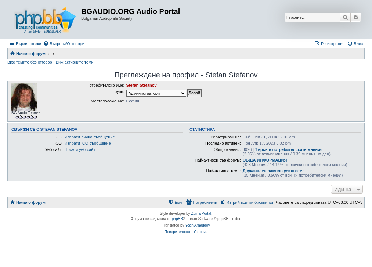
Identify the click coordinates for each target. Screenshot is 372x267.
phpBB (177, 219)
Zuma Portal (201, 214)
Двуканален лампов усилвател (274, 171)
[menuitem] (63, 43)
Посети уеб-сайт (80, 149)
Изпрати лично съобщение (90, 137)
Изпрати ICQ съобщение (88, 143)
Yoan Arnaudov (197, 225)
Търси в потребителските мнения (288, 149)
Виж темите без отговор (29, 62)
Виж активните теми (75, 62)
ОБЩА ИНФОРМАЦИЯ (265, 160)
